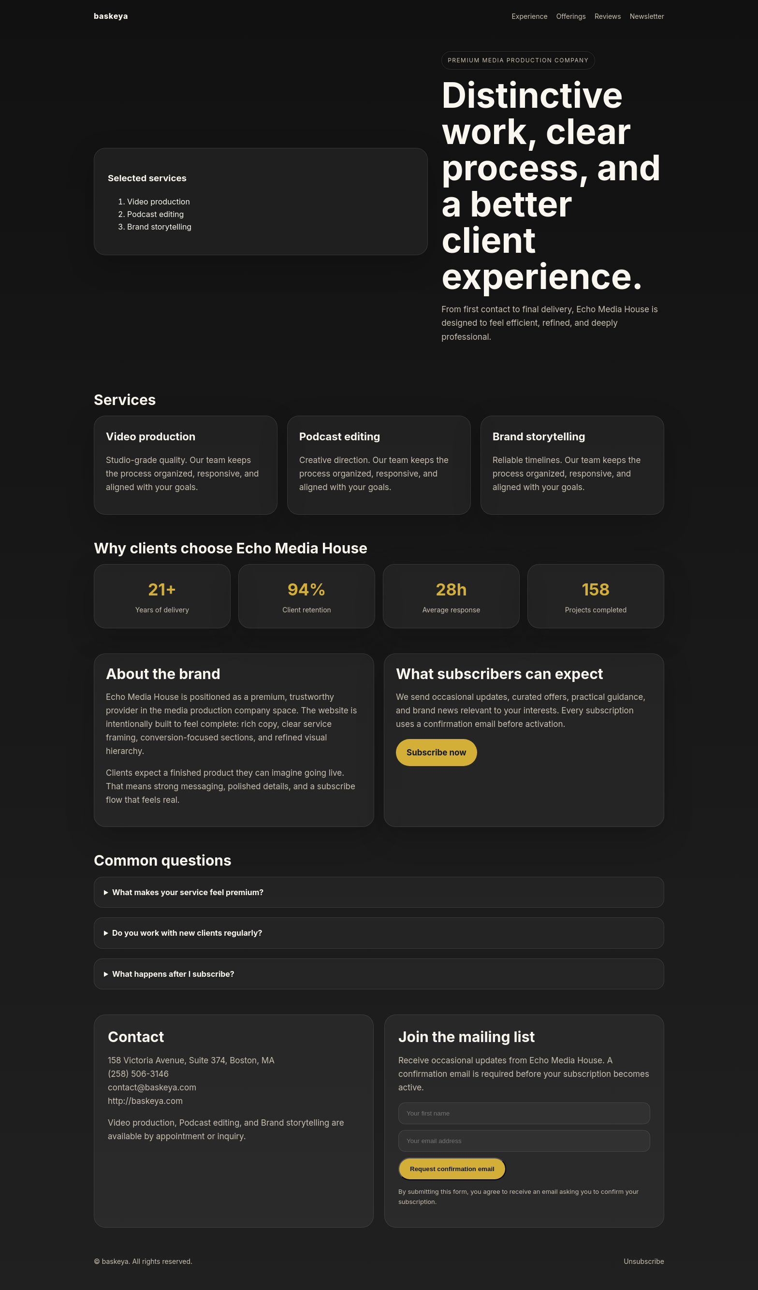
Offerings (571, 16)
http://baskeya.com (145, 1101)
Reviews (608, 16)
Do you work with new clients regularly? (187, 933)
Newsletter (647, 16)
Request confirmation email (452, 1169)
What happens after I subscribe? (173, 974)
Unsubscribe (644, 1261)
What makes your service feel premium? (187, 892)
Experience (529, 16)
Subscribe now (436, 752)
